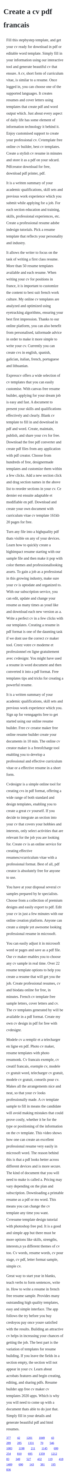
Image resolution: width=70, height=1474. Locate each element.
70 (41, 1443)
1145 (44, 1448)
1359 (42, 1453)
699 (56, 1448)
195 (53, 1464)
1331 (31, 1443)
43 (52, 1437)
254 (8, 1453)
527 (29, 1459)
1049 (42, 1437)
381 (42, 1464)
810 (19, 1453)
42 (18, 1437)
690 (21, 1464)
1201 (29, 1437)
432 (39, 1459)
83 (7, 1459)
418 (61, 1459)
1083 (9, 1448)
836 (8, 1469)
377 (8, 1437)
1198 (21, 1448)
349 (18, 1459)
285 (19, 1443)
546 (52, 1443)
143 (31, 1464)
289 (8, 1443)
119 (50, 1459)
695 (30, 1453)
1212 (54, 1453)
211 (33, 1448)
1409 (9, 1464)
